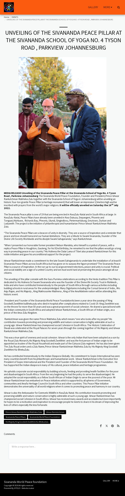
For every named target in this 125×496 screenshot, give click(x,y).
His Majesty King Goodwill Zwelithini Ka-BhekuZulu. (27, 422)
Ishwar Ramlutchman (55, 412)
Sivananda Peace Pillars (16, 417)
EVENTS (15, 17)
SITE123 (17, 488)
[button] (118, 7)
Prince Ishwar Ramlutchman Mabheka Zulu (24, 412)
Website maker (28, 488)
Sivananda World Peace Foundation (45, 417)
